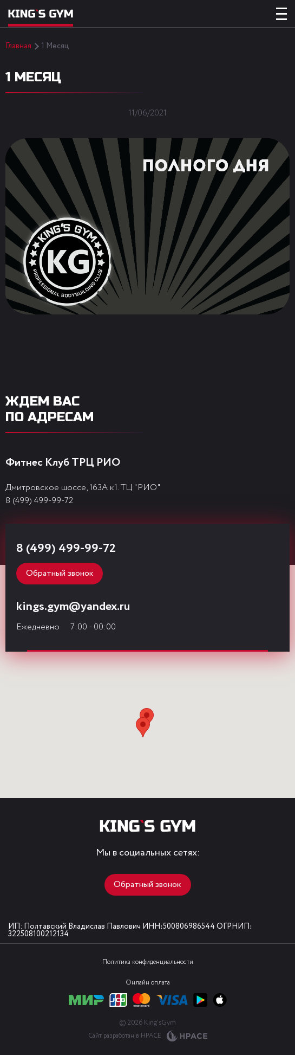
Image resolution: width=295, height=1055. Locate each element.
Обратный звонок (60, 573)
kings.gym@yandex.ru (73, 606)
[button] (143, 727)
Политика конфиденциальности (147, 962)
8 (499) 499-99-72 (39, 500)
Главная (18, 46)
